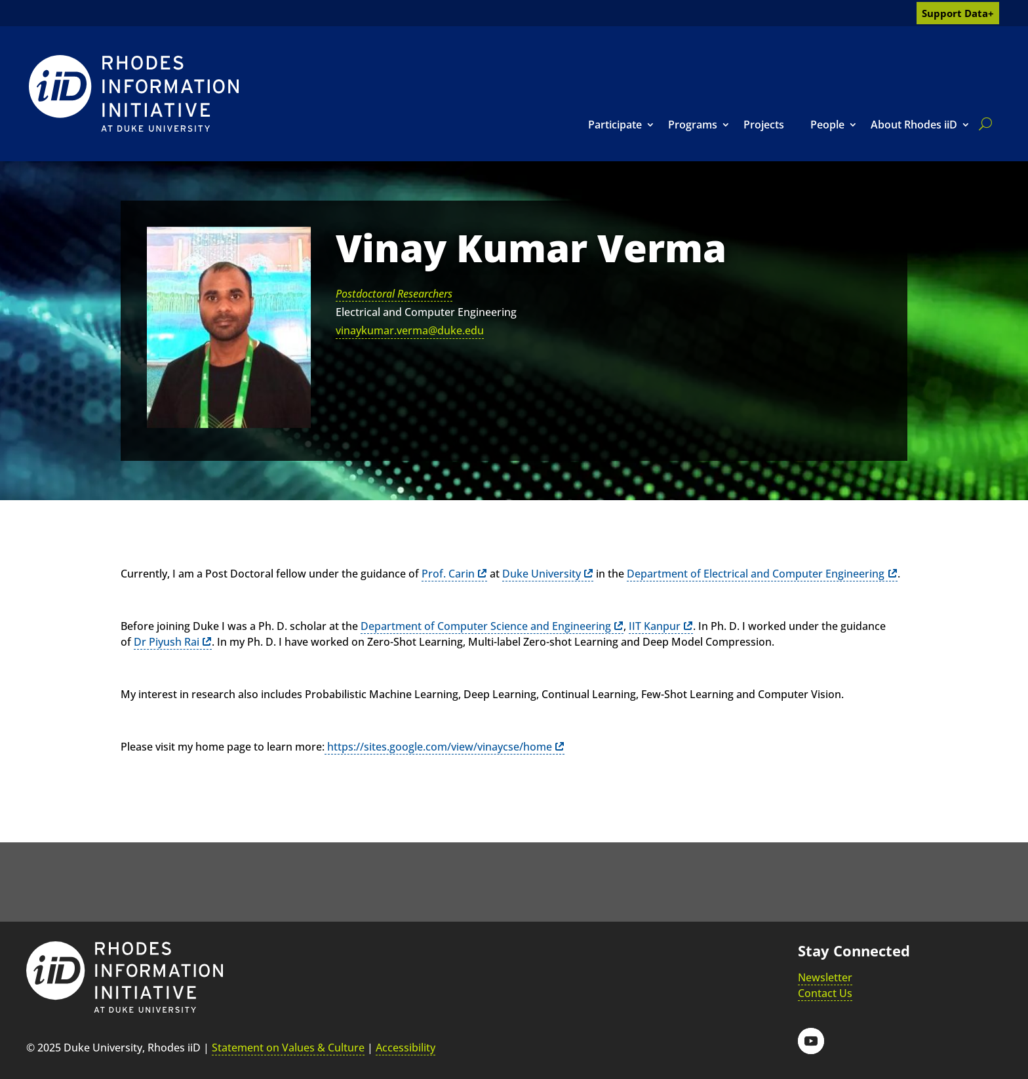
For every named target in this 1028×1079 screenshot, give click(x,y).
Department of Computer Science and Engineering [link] (486, 626)
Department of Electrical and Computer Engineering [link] (755, 573)
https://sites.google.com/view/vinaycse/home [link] (438, 746)
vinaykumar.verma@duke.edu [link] (410, 330)
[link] (134, 93)
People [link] (827, 124)
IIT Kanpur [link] (655, 626)
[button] (811, 1041)
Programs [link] (692, 124)
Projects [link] (763, 124)
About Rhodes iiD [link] (914, 124)
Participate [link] (615, 124)
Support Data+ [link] (958, 13)
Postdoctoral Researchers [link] (394, 293)
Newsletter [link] (825, 977)
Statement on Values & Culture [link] (288, 1047)
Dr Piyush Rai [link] (166, 642)
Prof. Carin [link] (448, 573)
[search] (983, 124)
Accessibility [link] (405, 1047)
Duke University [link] (541, 573)
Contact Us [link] (825, 993)
